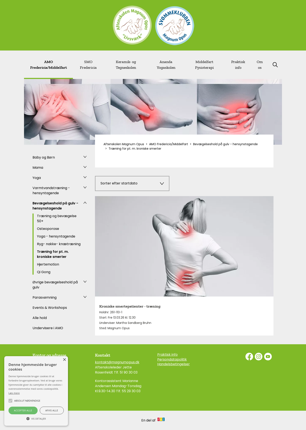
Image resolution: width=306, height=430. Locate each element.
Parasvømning (45, 297)
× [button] (64, 359)
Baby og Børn (44, 157)
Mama (38, 167)
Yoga (37, 177)
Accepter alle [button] (23, 410)
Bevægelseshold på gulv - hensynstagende (55, 206)
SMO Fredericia (88, 64)
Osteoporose (48, 228)
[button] (36, 418)
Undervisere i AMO (48, 328)
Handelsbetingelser (173, 364)
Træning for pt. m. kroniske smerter (53, 254)
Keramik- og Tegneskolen (126, 64)
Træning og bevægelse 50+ (56, 218)
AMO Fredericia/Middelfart (48, 64)
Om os (260, 64)
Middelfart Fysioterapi (204, 64)
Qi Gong (43, 272)
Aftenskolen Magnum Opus (123, 144)
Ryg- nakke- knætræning (59, 244)
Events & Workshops (50, 307)
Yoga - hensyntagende (56, 236)
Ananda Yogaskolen (166, 64)
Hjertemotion (48, 264)
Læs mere (14, 393)
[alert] (36, 391)
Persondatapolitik (172, 359)
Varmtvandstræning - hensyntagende (51, 190)
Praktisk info (238, 64)
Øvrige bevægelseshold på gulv (55, 285)
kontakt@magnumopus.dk (117, 362)
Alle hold (40, 317)
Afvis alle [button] (51, 410)
